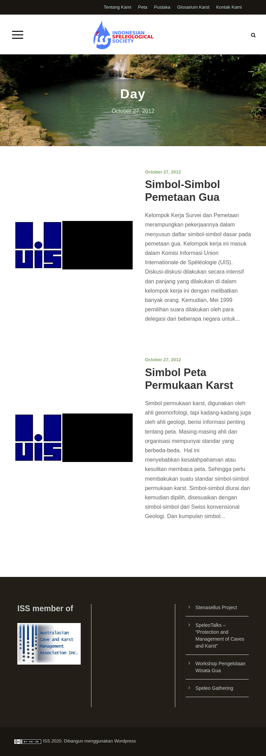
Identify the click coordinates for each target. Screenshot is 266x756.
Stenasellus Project (216, 607)
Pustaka (162, 7)
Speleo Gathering (214, 688)
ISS (46, 741)
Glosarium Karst (193, 7)
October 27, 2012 (163, 172)
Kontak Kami (229, 7)
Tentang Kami (117, 7)
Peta (142, 7)
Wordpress (125, 741)
